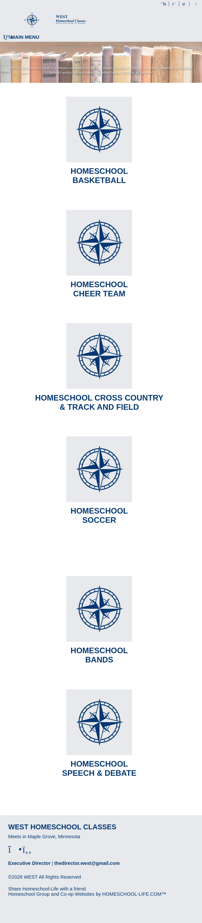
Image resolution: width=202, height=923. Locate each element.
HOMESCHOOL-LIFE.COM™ (134, 894)
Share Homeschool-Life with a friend (47, 888)
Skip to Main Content (35, 882)
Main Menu (21, 37)
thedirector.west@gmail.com (87, 863)
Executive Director (29, 863)
